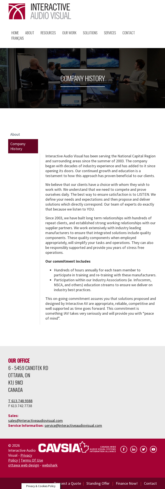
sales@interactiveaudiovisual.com (35, 420)
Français (17, 38)
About (29, 32)
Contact (150, 483)
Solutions (90, 32)
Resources (48, 32)
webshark (50, 465)
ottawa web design (23, 465)
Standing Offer (98, 483)
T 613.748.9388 (20, 400)
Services (110, 32)
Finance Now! (127, 483)
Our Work (69, 32)
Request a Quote (67, 483)
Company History (17, 146)
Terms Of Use (32, 460)
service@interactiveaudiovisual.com (73, 425)
